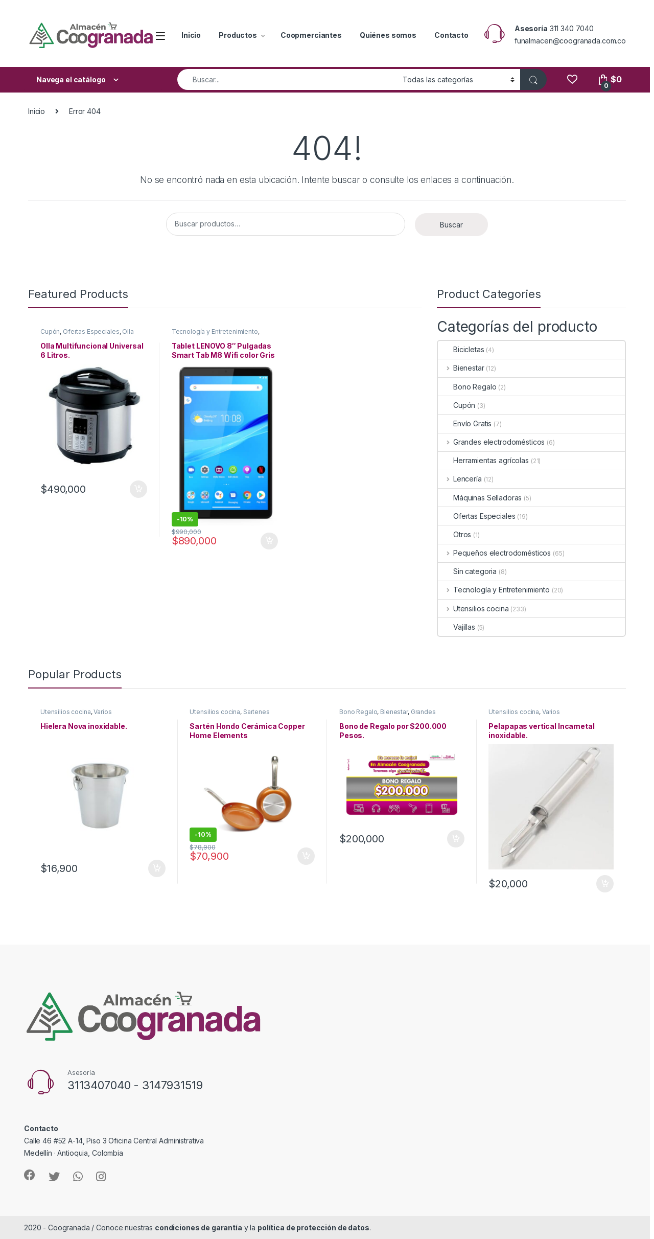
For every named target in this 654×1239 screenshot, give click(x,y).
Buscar (451, 224)
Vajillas (456, 627)
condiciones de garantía (198, 1227)
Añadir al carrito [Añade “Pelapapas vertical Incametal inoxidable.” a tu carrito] (605, 883)
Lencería (460, 478)
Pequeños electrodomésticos (494, 552)
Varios (102, 712)
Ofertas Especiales (91, 331)
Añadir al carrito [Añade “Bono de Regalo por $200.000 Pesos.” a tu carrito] (455, 838)
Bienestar (461, 367)
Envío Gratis (465, 423)
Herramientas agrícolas (483, 460)
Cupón (50, 331)
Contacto (451, 35)
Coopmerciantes (311, 35)
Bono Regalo (467, 386)
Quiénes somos (388, 35)
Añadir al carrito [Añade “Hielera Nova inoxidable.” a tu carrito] (157, 868)
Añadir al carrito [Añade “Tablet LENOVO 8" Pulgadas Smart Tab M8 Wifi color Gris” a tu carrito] (269, 541)
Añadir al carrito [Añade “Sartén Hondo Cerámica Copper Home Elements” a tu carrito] (306, 856)
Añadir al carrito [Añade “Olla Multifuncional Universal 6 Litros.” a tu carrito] (138, 489)
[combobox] (287, 79)
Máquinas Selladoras (480, 497)
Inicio (191, 35)
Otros (454, 534)
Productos (238, 35)
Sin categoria (467, 571)
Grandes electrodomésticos (491, 442)
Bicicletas (461, 349)
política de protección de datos (313, 1227)
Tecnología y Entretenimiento (215, 331)
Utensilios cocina (473, 608)
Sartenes (256, 712)
